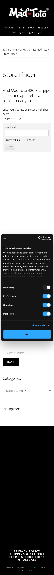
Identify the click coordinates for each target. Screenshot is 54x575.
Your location (12, 127)
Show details (38, 325)
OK (27, 334)
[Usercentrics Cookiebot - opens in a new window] (38, 238)
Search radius (12, 140)
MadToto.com (27, 13)
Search (11, 362)
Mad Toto (31, 567)
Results (31, 140)
